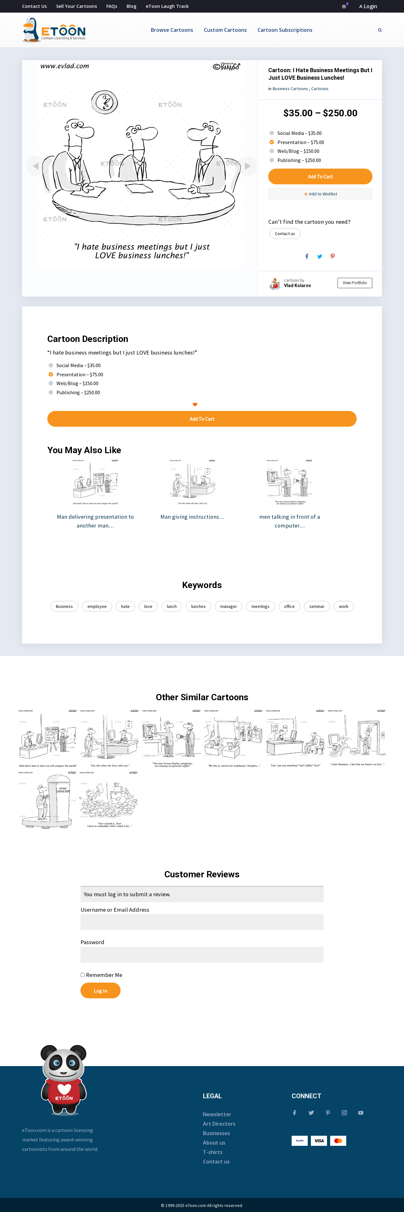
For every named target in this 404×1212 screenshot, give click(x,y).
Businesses (216, 1133)
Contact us (285, 233)
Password (92, 942)
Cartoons (320, 88)
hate (125, 606)
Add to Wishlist (320, 194)
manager (228, 606)
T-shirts (213, 1152)
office (289, 606)
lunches (198, 606)
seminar (316, 606)
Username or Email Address (114, 909)
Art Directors (219, 1123)
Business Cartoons (290, 88)
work (343, 606)
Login (368, 6)
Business (64, 606)
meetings (261, 606)
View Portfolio (355, 283)
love (148, 606)
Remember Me (101, 974)
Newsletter (217, 1114)
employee (97, 606)
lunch (172, 606)
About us (214, 1142)
